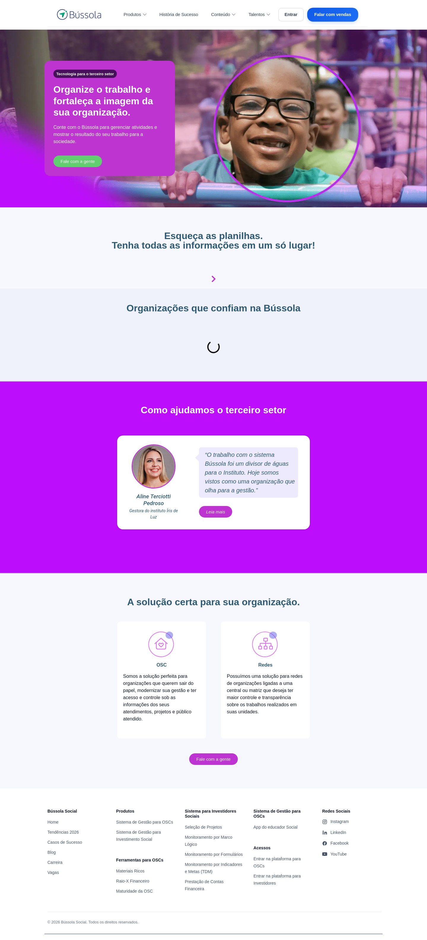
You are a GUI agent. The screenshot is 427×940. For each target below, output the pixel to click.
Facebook (335, 843)
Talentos (259, 14)
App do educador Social (276, 827)
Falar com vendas (332, 14)
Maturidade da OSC (134, 891)
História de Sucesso (179, 14)
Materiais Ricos (130, 871)
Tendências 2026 (63, 832)
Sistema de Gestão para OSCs (144, 822)
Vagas (53, 872)
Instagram (335, 821)
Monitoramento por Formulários (214, 854)
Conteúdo (223, 14)
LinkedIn (334, 832)
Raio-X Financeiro (132, 881)
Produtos (135, 14)
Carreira (55, 862)
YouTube (334, 854)
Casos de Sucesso (64, 842)
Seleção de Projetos (203, 827)
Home (52, 822)
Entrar (291, 14)
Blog (51, 852)
